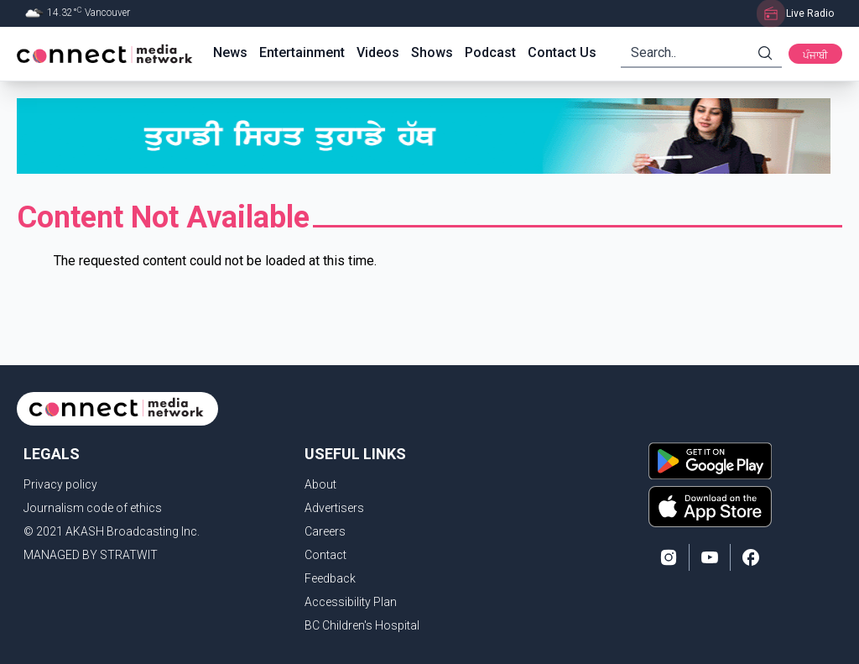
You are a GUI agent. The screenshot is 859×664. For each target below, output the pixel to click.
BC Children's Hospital (362, 625)
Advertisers (334, 508)
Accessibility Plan (351, 602)
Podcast (490, 52)
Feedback (330, 578)
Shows (432, 52)
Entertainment (302, 52)
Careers (325, 531)
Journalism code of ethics (92, 508)
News (230, 52)
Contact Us (562, 52)
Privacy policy (60, 484)
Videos (378, 52)
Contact (325, 555)
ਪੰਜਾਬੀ (815, 55)
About (320, 484)
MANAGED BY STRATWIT (90, 555)
